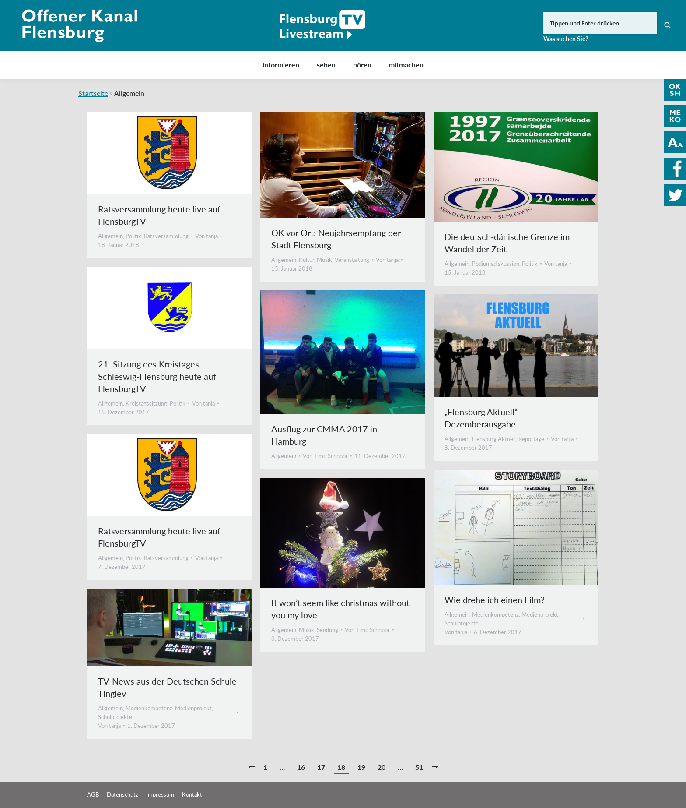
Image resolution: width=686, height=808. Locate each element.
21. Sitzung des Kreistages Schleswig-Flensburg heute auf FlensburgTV (157, 376)
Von (206, 236)
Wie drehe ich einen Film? (494, 599)
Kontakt (192, 794)
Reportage (531, 438)
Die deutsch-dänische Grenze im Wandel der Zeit (507, 242)
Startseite (93, 93)
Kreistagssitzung (146, 403)
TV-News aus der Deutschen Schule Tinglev (167, 687)
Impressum (160, 794)
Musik (324, 259)
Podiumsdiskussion (495, 263)
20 (381, 767)
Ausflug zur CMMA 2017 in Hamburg (324, 434)
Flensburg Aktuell (494, 438)
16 (301, 767)
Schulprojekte (461, 623)
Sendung (327, 629)
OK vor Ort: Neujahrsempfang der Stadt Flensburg (336, 238)
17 (321, 767)
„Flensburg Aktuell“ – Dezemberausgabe (484, 417)
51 (419, 767)
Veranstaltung (352, 259)
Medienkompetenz (495, 614)
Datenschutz (122, 794)
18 (341, 767)
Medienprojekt (540, 614)
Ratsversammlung (166, 236)
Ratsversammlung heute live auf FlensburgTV (159, 215)
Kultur (306, 259)
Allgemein (110, 236)
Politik (133, 236)
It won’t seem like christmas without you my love (340, 608)
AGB (93, 794)
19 (361, 767)
